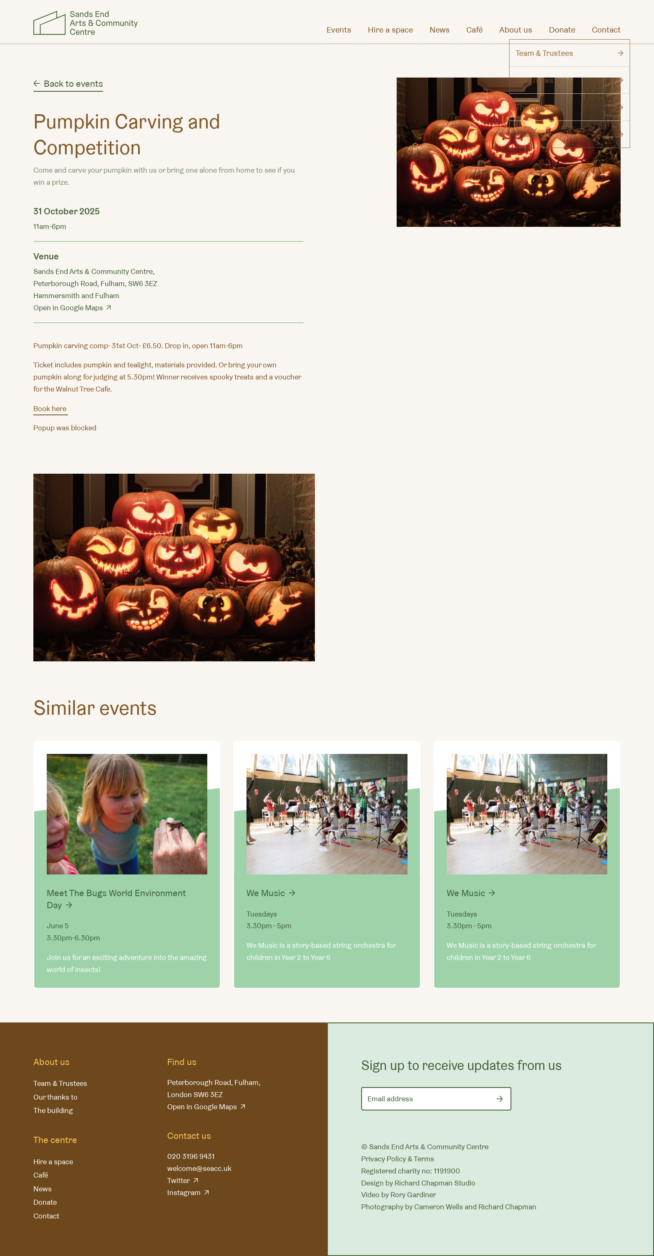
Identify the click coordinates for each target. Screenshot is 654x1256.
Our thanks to (55, 1097)
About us (515, 29)
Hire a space (390, 29)
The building (53, 1110)
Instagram (184, 1192)
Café (474, 29)
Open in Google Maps (68, 307)
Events (339, 29)
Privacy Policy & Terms (397, 1158)
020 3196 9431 (191, 1156)
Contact (606, 29)
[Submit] (500, 1099)
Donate (562, 29)
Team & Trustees (60, 1083)
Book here (50, 408)
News (440, 29)
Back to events (73, 83)
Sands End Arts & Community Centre (85, 23)
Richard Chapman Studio (435, 1183)
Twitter (178, 1180)
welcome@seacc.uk (199, 1168)
